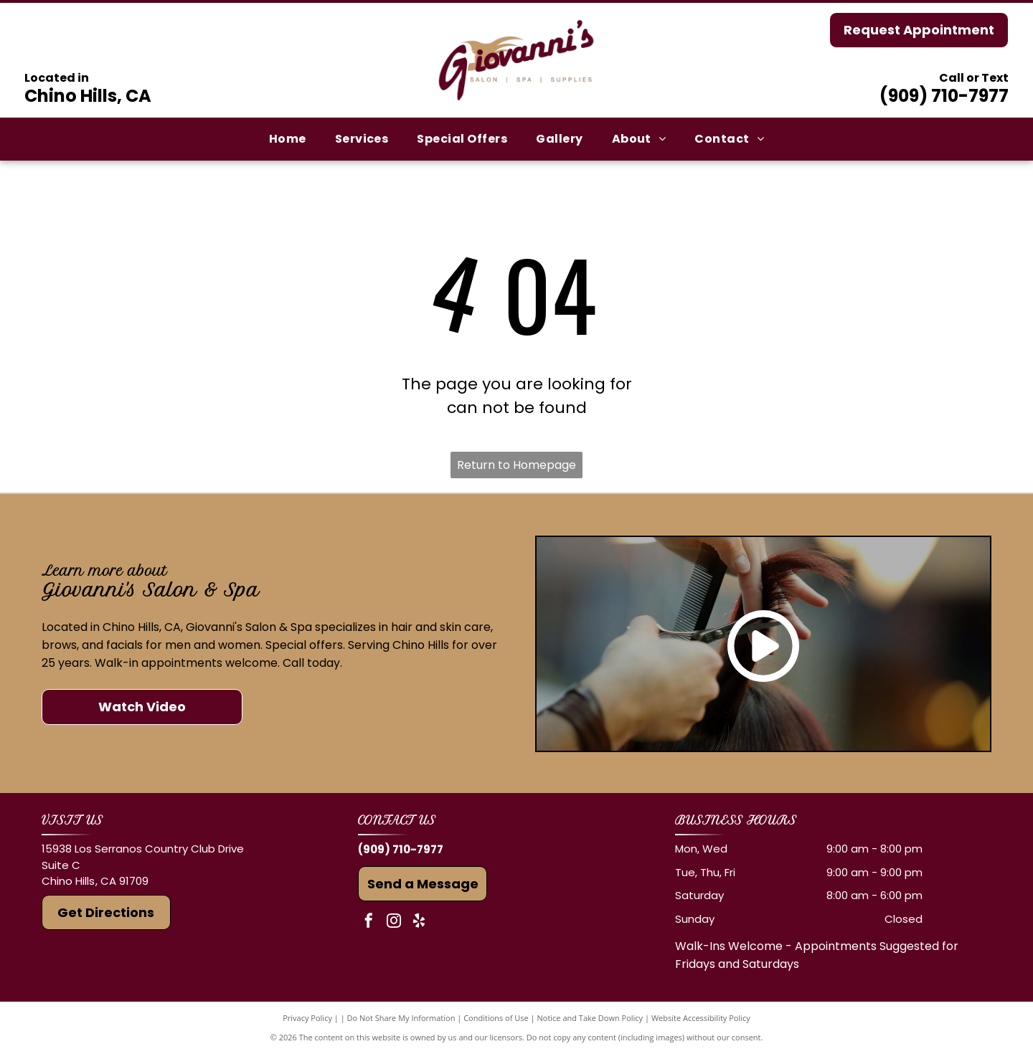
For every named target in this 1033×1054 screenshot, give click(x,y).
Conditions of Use (496, 1017)
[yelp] (419, 922)
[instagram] (394, 922)
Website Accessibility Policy (700, 1017)
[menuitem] (288, 139)
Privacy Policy (307, 1017)
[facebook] (368, 922)
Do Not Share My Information (401, 1017)
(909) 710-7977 (944, 96)
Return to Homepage (516, 465)
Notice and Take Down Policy (590, 1017)
